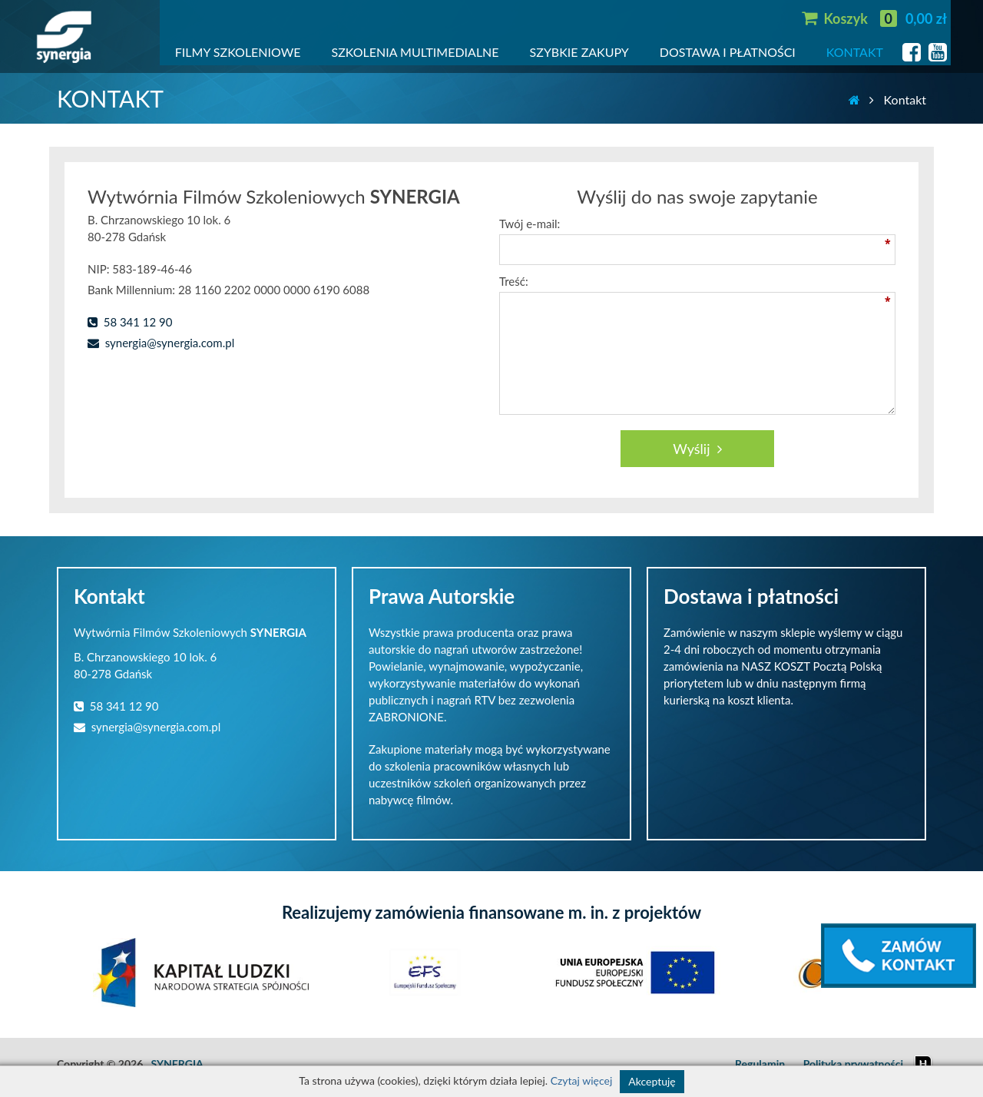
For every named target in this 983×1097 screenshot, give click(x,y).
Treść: (513, 281)
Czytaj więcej (582, 1080)
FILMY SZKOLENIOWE (238, 52)
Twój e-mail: (529, 223)
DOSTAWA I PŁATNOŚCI (728, 52)
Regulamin (760, 1063)
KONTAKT (854, 52)
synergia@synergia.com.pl (161, 343)
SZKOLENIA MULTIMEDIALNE (414, 52)
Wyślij (697, 448)
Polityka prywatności (853, 1063)
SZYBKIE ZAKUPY (579, 52)
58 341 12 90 (130, 322)
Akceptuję (651, 1081)
